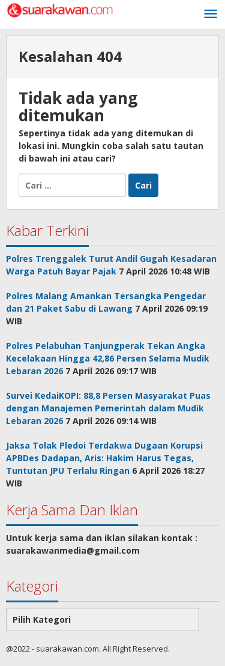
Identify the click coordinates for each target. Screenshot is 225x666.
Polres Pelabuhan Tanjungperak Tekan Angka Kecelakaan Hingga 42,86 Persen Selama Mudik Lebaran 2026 (107, 358)
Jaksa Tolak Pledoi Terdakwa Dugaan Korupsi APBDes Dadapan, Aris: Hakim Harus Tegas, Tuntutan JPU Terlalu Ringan (104, 458)
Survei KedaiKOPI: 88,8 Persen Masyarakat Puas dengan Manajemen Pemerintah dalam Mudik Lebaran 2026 (108, 408)
